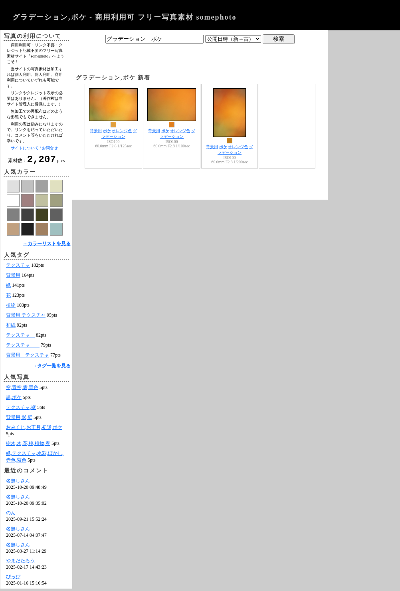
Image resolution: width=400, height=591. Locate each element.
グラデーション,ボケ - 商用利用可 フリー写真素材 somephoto (124, 17)
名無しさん (18, 483)
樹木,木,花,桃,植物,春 (28, 445)
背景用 (13, 277)
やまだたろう (20, 563)
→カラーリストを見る (47, 246)
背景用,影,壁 (19, 419)
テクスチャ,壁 (21, 410)
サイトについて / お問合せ (34, 148)
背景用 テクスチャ (26, 317)
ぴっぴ (13, 579)
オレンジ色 (122, 131)
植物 (11, 307)
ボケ (107, 131)
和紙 (11, 327)
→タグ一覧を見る (51, 368)
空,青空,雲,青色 (22, 390)
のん (11, 515)
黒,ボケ (14, 400)
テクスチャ (18, 267)
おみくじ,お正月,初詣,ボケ (34, 429)
